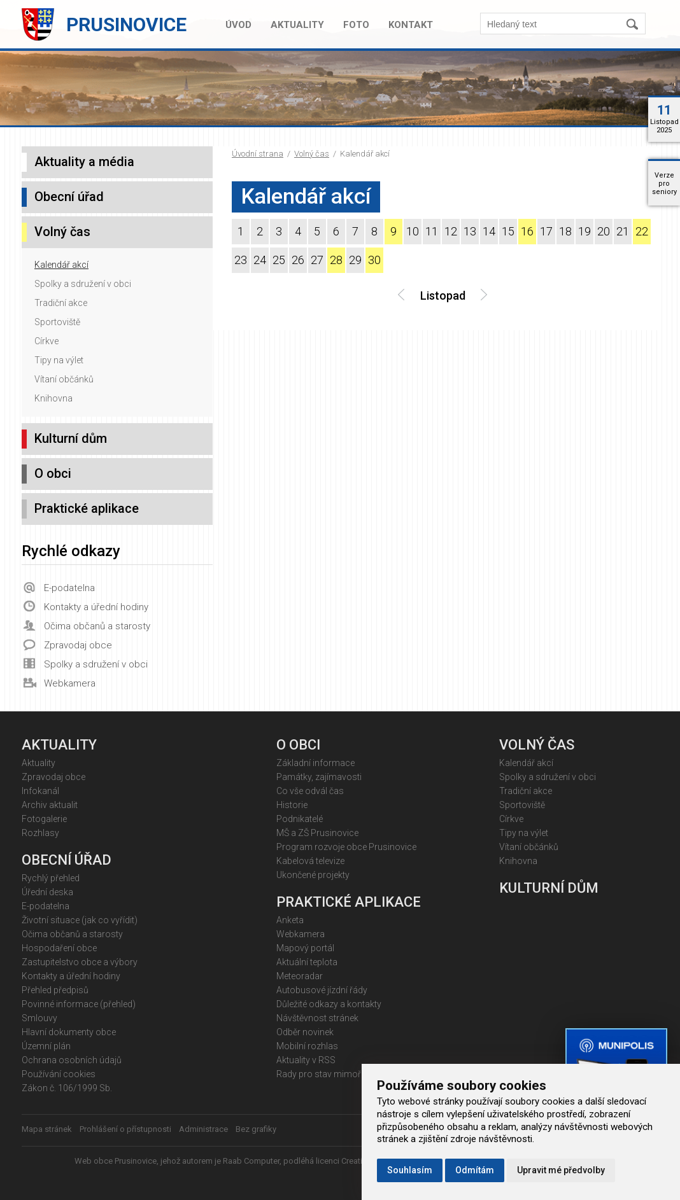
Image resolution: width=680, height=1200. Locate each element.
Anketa (290, 920)
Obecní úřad (69, 196)
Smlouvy (39, 1018)
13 (470, 231)
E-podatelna (69, 588)
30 (374, 260)
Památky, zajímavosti (319, 777)
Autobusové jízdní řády (321, 990)
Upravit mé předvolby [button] (561, 1170)
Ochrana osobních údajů (72, 1060)
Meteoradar (299, 976)
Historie (292, 805)
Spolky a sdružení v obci (82, 284)
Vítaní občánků (64, 379)
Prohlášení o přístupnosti (125, 1129)
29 (355, 260)
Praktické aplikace (86, 508)
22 (641, 231)
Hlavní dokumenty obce (69, 1032)
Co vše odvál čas (310, 791)
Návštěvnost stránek (317, 1018)
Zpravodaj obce (78, 645)
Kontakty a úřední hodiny (96, 607)
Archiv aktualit (50, 805)
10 (412, 231)
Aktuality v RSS (306, 1060)
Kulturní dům (70, 438)
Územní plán (46, 1046)
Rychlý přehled (51, 878)
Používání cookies (59, 1074)
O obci (52, 473)
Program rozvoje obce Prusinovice (346, 847)
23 (240, 260)
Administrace (203, 1129)
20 (603, 231)
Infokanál (40, 791)
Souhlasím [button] (409, 1170)
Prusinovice (126, 24)
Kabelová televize (310, 861)
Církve (46, 341)
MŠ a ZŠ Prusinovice (317, 833)
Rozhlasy (40, 833)
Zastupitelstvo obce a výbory (80, 962)
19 (584, 231)
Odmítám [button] (474, 1170)
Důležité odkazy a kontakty (328, 1004)
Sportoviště (57, 322)
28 (336, 260)
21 (622, 231)
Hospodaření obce (59, 948)
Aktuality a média (84, 161)
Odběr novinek (305, 1032)
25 (279, 260)
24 (259, 260)
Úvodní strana (257, 153)
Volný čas (311, 153)
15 (508, 231)
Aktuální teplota (306, 962)
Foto (356, 25)
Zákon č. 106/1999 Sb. (67, 1088)
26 (298, 260)
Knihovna (53, 398)
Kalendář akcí (61, 265)
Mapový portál (305, 948)
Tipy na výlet (58, 360)
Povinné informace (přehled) (79, 1004)
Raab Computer (251, 1161)
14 (489, 231)
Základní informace (315, 763)
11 (431, 231)
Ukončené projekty (313, 875)
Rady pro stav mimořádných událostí (350, 1074)
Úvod (238, 25)
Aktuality (297, 25)
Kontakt (410, 25)
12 (450, 231)
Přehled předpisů (55, 990)
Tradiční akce (60, 303)
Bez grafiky (256, 1129)
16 (527, 231)
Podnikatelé (299, 819)
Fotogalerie (44, 819)
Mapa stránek (47, 1129)
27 (317, 260)
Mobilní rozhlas (307, 1046)
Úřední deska (47, 892)
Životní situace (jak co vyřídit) (80, 920)
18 (565, 231)
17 (546, 231)
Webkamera (70, 683)
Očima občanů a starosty (97, 626)
